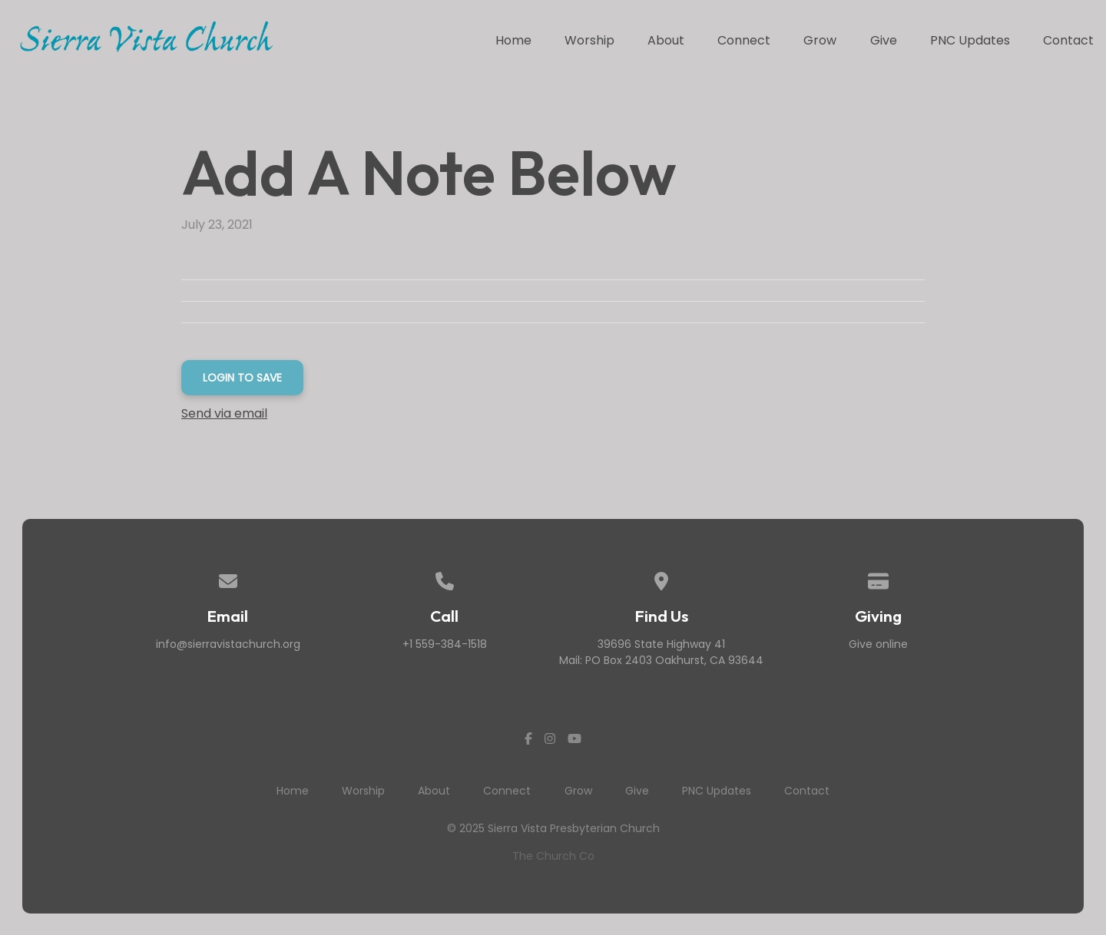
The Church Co (553, 856)
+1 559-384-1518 (444, 644)
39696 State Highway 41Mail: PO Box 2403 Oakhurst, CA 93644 (661, 652)
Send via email (224, 413)
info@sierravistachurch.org (228, 644)
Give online (878, 644)
